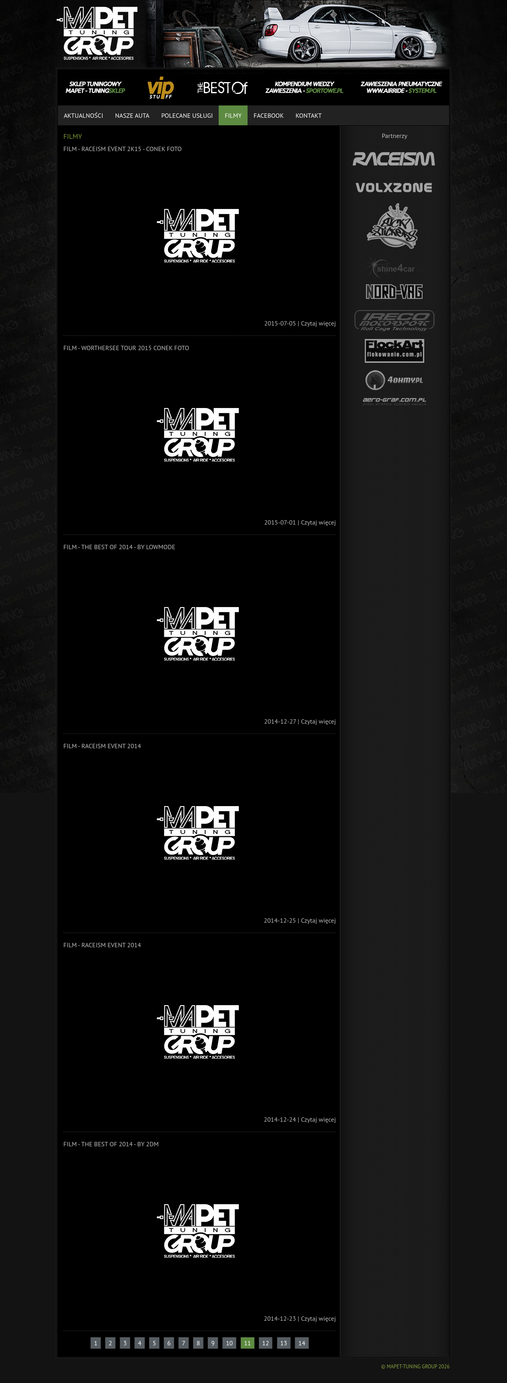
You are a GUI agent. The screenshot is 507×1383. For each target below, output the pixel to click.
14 (301, 1343)
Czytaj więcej (318, 323)
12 (265, 1343)
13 (283, 1343)
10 (229, 1343)
